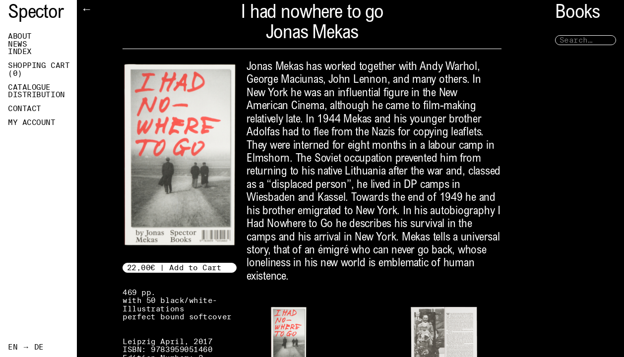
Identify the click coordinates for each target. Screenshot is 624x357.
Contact (24, 109)
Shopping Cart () (38, 69)
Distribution (36, 95)
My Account (32, 122)
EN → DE (26, 347)
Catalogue (29, 87)
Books (577, 13)
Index (20, 52)
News (17, 44)
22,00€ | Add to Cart (174, 267)
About (20, 36)
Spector (35, 13)
